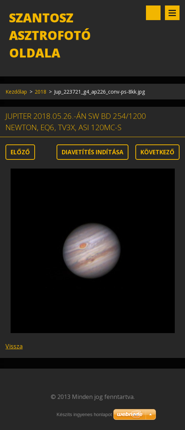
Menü (172, 12)
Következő (157, 152)
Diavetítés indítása (92, 152)
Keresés (153, 12)
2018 (40, 91)
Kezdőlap (16, 91)
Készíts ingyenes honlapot (84, 414)
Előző (20, 152)
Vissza (14, 346)
